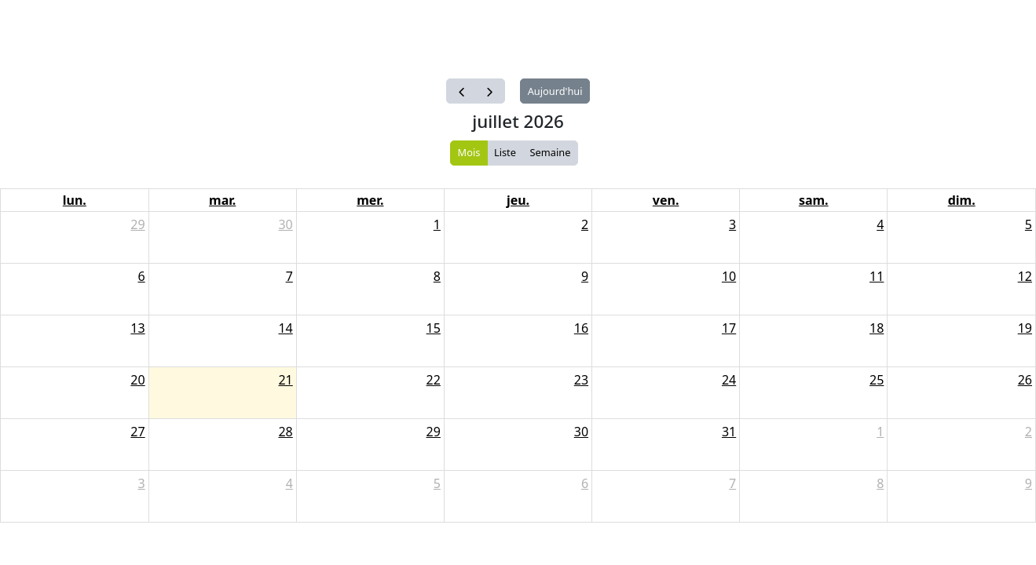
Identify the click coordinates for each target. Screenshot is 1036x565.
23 (581, 379)
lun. (74, 200)
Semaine (550, 152)
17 (729, 328)
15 (433, 328)
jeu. (518, 200)
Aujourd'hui (555, 91)
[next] (490, 91)
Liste (505, 152)
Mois (469, 152)
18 (876, 328)
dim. (962, 200)
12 (1025, 276)
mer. (370, 200)
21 (285, 379)
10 (729, 276)
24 (729, 379)
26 (1025, 379)
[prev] (461, 91)
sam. (814, 200)
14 (285, 328)
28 (285, 431)
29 (137, 224)
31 (729, 431)
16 (581, 328)
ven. (666, 200)
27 (137, 431)
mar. (222, 200)
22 (433, 379)
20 (137, 379)
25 (876, 379)
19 (1025, 328)
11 (876, 276)
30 (285, 224)
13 (137, 328)
